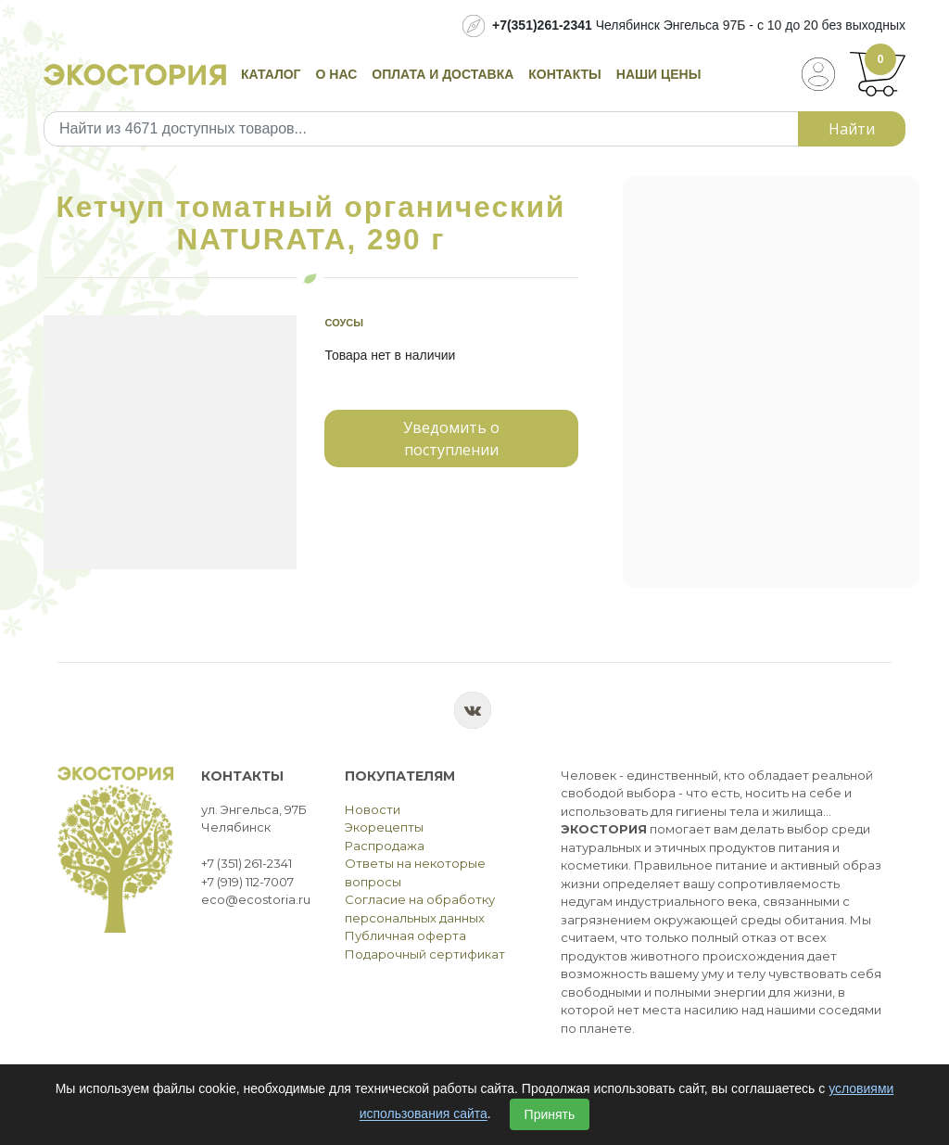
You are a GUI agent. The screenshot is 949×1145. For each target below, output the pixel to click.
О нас (337, 74)
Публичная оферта (405, 935)
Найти (852, 129)
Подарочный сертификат (425, 954)
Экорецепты (384, 827)
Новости (372, 809)
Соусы (343, 322)
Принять (550, 1114)
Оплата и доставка (442, 74)
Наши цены (659, 74)
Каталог (271, 74)
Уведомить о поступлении (451, 438)
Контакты (564, 74)
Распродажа (384, 845)
